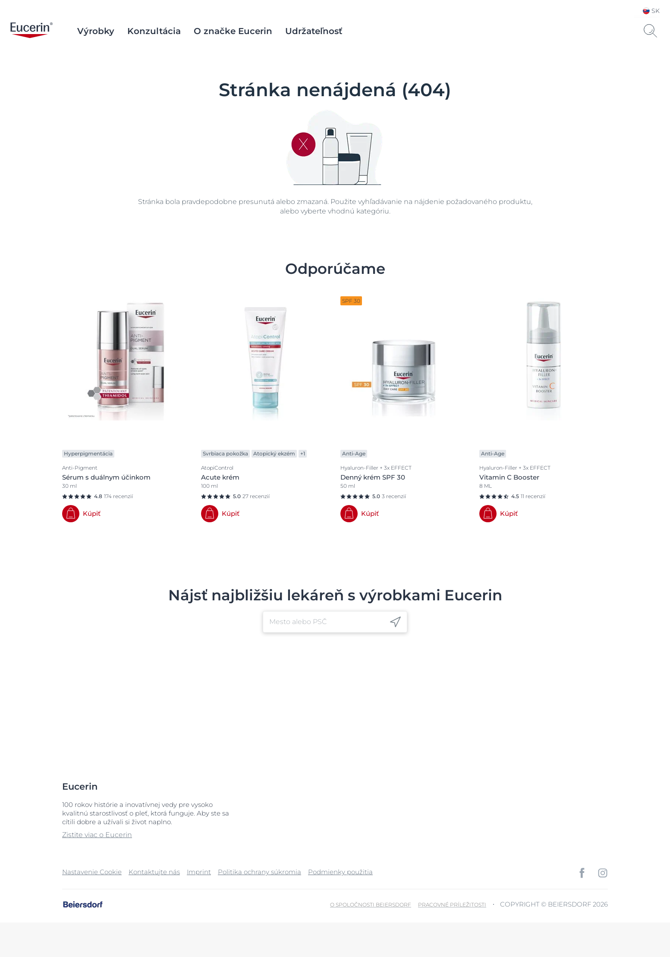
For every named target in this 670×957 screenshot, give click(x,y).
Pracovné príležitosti (452, 904)
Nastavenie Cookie (92, 872)
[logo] (31, 31)
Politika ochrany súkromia (259, 872)
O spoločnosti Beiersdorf (370, 904)
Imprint (199, 872)
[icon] (395, 621)
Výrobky (95, 31)
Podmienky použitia (340, 872)
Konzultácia (154, 31)
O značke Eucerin (233, 31)
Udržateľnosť (313, 31)
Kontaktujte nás (154, 872)
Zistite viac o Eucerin (97, 835)
